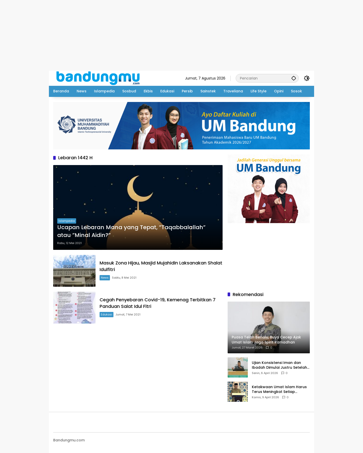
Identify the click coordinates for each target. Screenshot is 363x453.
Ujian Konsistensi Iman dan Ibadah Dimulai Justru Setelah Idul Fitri (279, 365)
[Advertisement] (151, 35)
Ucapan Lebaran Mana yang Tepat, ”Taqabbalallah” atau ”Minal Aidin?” (131, 231)
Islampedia (66, 221)
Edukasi (106, 314)
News (105, 278)
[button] (294, 78)
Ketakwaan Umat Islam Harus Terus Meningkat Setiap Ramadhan (279, 389)
